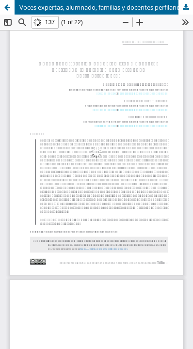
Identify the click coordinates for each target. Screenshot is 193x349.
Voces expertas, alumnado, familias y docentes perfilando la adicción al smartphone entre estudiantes (106, 7)
